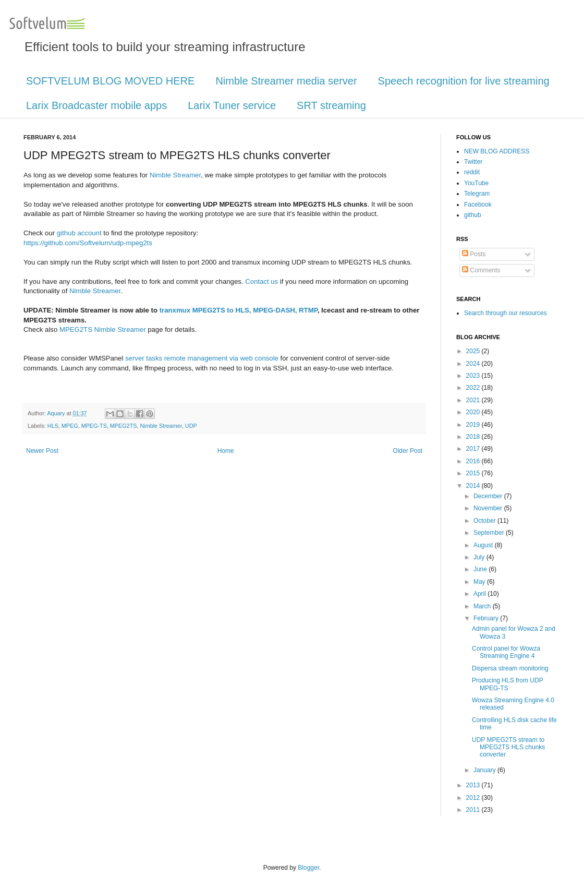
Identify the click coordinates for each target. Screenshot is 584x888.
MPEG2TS (123, 426)
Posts (473, 254)
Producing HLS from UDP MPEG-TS (507, 684)
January (485, 770)
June (481, 569)
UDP (191, 426)
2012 (474, 797)
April (480, 593)
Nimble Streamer (175, 175)
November (488, 508)
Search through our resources (505, 313)
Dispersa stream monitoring (510, 668)
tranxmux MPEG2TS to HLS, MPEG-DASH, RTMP (239, 310)
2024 (474, 363)
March (483, 606)
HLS (52, 426)
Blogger (308, 867)
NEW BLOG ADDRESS (496, 151)
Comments (481, 270)
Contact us (261, 281)
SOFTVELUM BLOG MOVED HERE (110, 81)
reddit (472, 172)
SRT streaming (331, 105)
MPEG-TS (94, 426)
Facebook (478, 204)
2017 (474, 448)
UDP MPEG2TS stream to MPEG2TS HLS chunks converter (508, 747)
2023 (474, 375)
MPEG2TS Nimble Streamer (102, 329)
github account (79, 233)
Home (225, 450)
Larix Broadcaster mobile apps (96, 105)
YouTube (476, 183)
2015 (474, 473)
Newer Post (42, 450)
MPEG (70, 426)
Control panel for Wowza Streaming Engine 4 (506, 652)
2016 (474, 461)
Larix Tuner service (232, 105)
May (480, 581)
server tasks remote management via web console (201, 358)
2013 (474, 785)
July (479, 557)
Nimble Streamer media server (286, 81)
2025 (474, 351)
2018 (474, 436)
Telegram (477, 193)
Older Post (407, 450)
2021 (474, 400)
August (484, 545)
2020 (474, 412)
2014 (474, 485)
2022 (474, 387)
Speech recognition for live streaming (464, 81)
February (486, 618)
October (485, 520)
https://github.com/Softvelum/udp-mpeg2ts (87, 243)
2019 (474, 424)
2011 (474, 809)
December (488, 496)
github (472, 215)
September (489, 532)
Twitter (473, 161)
